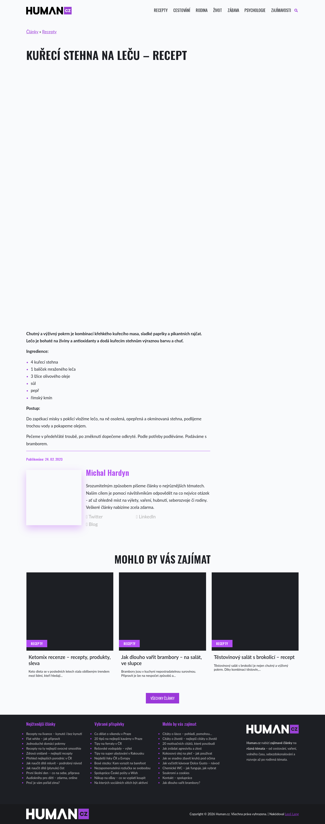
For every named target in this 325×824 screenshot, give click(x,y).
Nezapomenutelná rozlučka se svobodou (122, 768)
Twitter (94, 516)
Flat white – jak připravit (43, 739)
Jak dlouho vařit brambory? (181, 783)
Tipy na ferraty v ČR (108, 744)
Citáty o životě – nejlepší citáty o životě (189, 739)
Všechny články (162, 698)
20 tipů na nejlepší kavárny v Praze (118, 739)
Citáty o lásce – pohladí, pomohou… (187, 734)
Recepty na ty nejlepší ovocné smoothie (53, 748)
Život (217, 10)
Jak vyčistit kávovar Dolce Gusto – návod (190, 763)
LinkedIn (146, 516)
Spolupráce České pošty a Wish (116, 773)
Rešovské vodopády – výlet (113, 748)
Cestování (181, 10)
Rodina (202, 10)
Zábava (233, 10)
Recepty (161, 10)
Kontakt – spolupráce (177, 778)
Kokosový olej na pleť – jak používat (187, 753)
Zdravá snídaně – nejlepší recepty (49, 753)
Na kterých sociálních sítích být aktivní (121, 783)
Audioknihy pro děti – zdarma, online (51, 778)
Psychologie (255, 10)
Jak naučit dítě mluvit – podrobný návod (54, 763)
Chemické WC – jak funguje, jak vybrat (189, 768)
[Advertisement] (162, 106)
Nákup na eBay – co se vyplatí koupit (120, 778)
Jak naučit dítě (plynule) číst (45, 768)
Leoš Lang (292, 814)
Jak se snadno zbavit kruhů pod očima (188, 758)
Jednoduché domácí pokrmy (45, 744)
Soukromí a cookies (175, 773)
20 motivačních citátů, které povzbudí (188, 744)
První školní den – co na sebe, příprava (52, 773)
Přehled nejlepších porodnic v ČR (49, 758)
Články (32, 31)
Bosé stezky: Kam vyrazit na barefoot (120, 763)
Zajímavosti (281, 10)
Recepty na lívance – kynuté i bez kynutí (54, 734)
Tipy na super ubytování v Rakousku (119, 753)
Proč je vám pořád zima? (43, 783)
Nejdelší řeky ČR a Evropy (112, 758)
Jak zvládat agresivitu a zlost (182, 748)
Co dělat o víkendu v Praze (112, 734)
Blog (92, 524)
